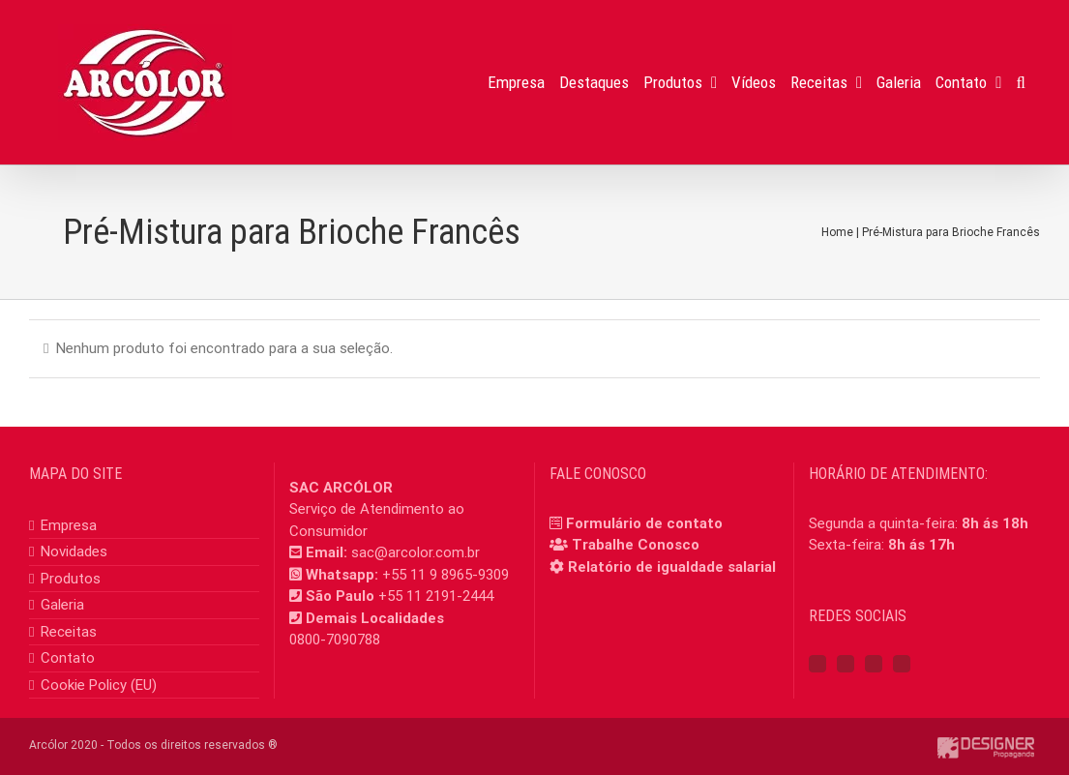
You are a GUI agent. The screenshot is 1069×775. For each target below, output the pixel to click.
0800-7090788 (334, 639)
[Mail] (901, 663)
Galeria (62, 604)
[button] (1021, 82)
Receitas (69, 632)
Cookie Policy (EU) (99, 685)
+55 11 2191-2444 (435, 596)
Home (837, 232)
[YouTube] (873, 663)
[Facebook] (817, 663)
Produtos (71, 578)
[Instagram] (845, 663)
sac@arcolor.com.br (415, 552)
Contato (68, 658)
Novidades (74, 551)
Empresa (69, 525)
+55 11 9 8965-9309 (445, 574)
